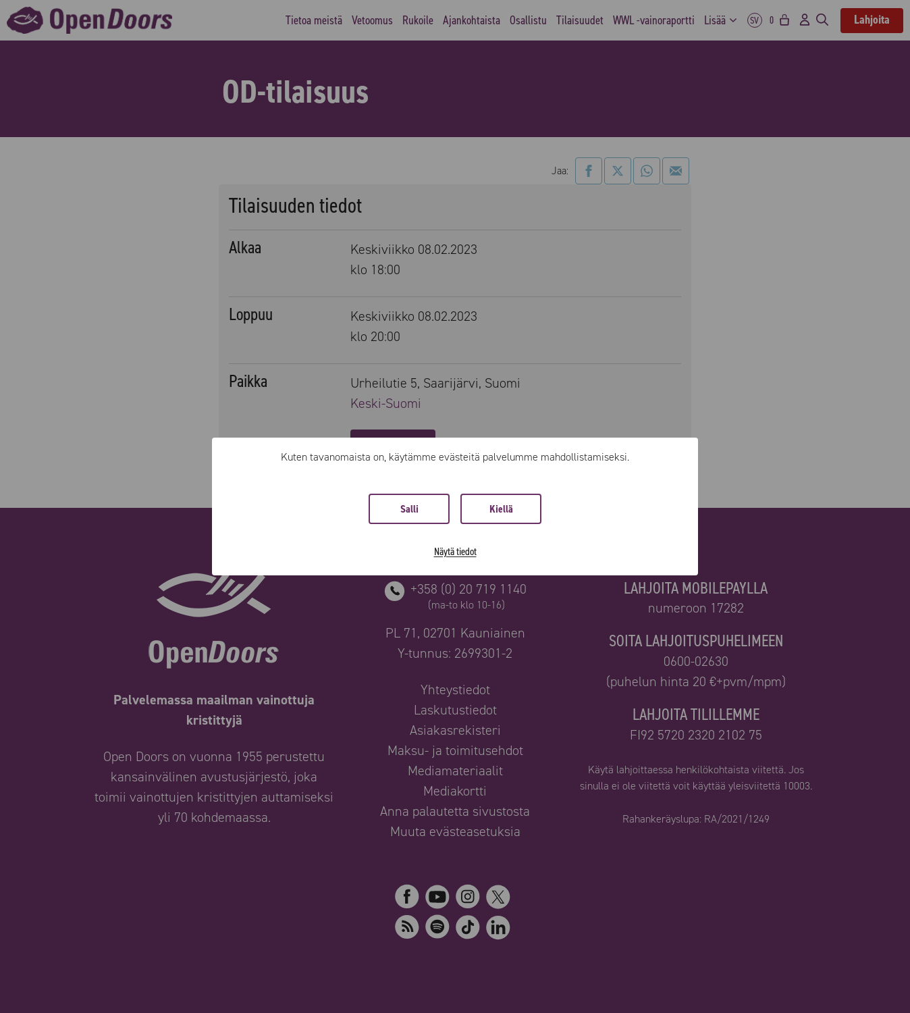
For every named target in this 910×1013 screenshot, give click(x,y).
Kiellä (501, 509)
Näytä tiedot (455, 551)
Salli (409, 509)
